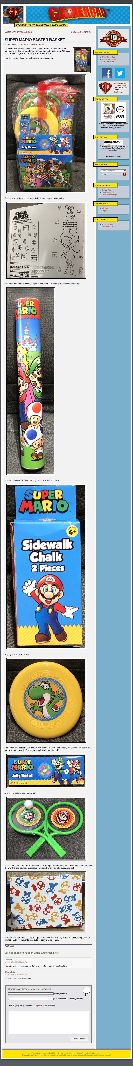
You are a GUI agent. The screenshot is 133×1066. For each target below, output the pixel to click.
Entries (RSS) (107, 224)
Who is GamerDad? (109, 59)
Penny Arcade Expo (109, 195)
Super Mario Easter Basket (35, 39)
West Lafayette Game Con (19, 32)
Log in (104, 211)
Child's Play (106, 190)
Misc (12, 946)
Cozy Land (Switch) (80, 32)
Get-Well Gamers (108, 192)
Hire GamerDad (108, 62)
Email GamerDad (108, 57)
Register (38, 1006)
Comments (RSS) (109, 227)
